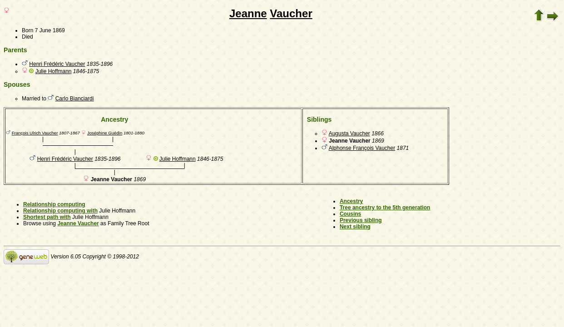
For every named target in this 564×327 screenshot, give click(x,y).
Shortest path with (47, 217)
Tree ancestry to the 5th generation (385, 207)
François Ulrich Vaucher (35, 132)
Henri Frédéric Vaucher (57, 64)
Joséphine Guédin (104, 132)
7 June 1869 (50, 30)
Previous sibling (361, 220)
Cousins (350, 214)
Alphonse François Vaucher (362, 148)
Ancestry (351, 201)
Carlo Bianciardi (74, 98)
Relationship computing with (60, 211)
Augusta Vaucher (349, 133)
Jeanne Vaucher (78, 223)
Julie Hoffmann (53, 71)
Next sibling (355, 226)
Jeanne (248, 13)
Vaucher (291, 13)
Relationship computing (54, 204)
